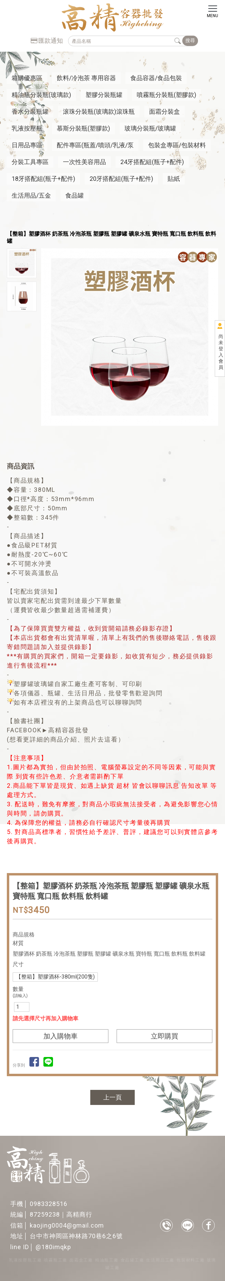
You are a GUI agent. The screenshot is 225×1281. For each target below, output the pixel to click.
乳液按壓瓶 (27, 128)
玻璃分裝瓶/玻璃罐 (150, 128)
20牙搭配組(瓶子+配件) (121, 178)
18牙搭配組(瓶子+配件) (43, 178)
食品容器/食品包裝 (156, 78)
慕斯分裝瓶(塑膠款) (83, 128)
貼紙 (174, 178)
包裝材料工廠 (190, 1260)
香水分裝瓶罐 (30, 111)
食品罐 (74, 195)
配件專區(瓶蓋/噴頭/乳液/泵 (95, 145)
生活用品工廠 (160, 1260)
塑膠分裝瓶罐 (103, 94)
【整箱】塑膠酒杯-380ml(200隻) (55, 976)
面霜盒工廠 (81, 1260)
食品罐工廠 (132, 1260)
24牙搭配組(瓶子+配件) (152, 161)
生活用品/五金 (31, 195)
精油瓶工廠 (107, 1260)
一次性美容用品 (84, 161)
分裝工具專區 (30, 161)
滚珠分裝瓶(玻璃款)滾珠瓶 (99, 111)
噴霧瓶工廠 (55, 1260)
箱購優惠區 (27, 78)
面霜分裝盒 (164, 111)
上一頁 (112, 1097)
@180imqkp (53, 1247)
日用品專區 (27, 145)
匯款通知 (47, 40)
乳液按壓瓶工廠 (25, 1260)
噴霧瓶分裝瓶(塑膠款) (166, 94)
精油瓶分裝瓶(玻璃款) (41, 94)
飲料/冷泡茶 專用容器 (86, 78)
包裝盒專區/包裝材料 (177, 145)
